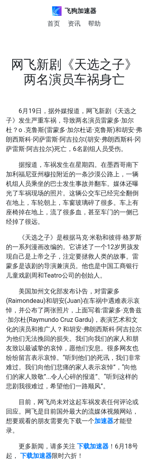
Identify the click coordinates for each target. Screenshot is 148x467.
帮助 (94, 23)
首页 (53, 23)
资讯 (74, 23)
